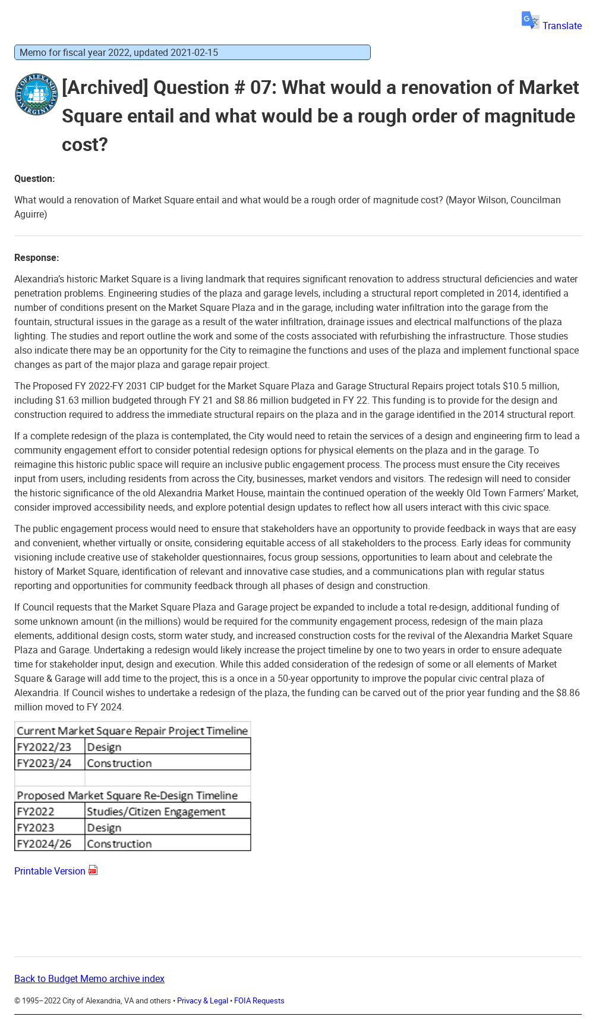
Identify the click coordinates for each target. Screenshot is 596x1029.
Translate (552, 25)
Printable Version (50, 870)
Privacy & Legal (202, 1000)
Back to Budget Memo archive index (89, 978)
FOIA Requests (259, 1000)
